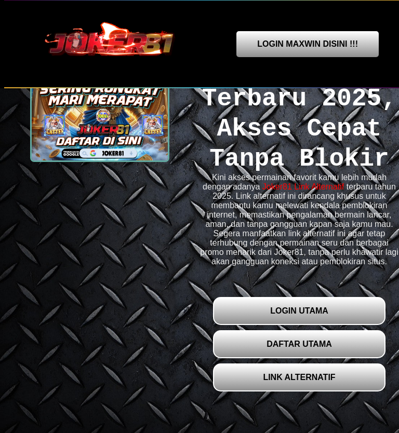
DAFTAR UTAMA (299, 344)
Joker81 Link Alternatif (303, 186)
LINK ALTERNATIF (299, 377)
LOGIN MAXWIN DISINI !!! (307, 43)
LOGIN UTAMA (299, 310)
